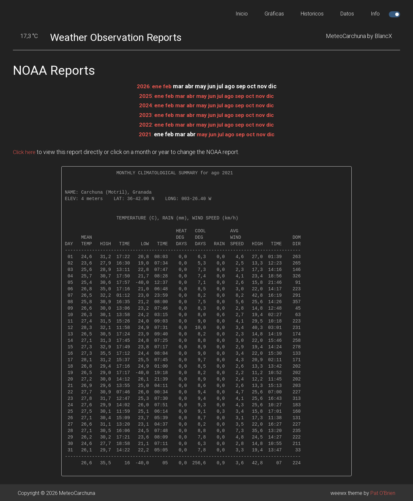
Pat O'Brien (382, 492)
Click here (25, 150)
